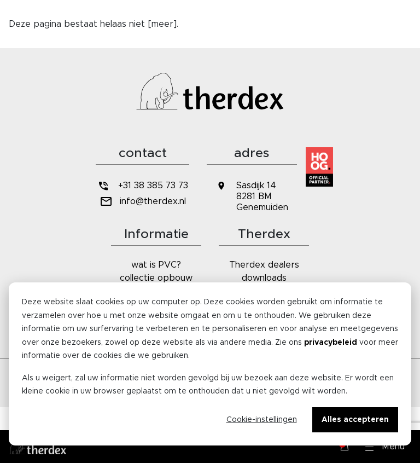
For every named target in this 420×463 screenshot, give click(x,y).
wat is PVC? (156, 265)
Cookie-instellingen (261, 420)
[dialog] (210, 363)
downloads (264, 278)
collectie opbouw (156, 278)
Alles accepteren (355, 420)
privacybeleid (330, 342)
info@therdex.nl (142, 201)
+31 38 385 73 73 (142, 185)
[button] (385, 447)
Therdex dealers (264, 265)
